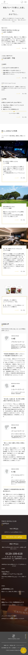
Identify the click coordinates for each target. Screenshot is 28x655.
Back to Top (25, 636)
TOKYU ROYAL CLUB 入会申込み (14, 537)
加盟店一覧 (6, 645)
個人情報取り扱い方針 (6, 647)
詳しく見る (24, 48)
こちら (15, 576)
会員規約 (14, 647)
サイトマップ (20, 645)
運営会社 (12, 645)
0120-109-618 (14, 553)
